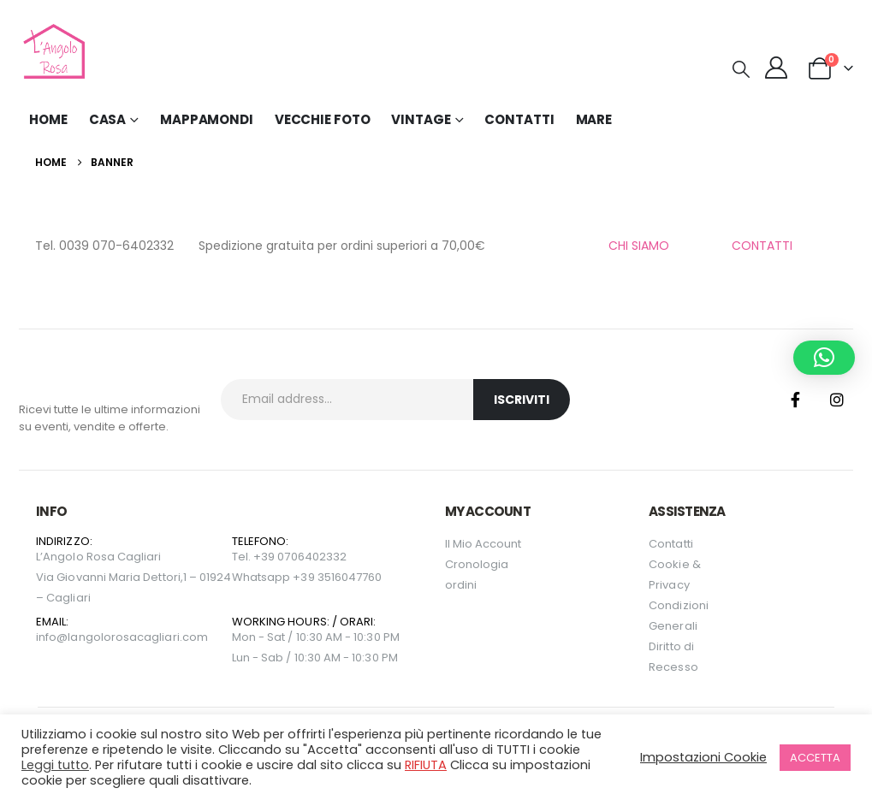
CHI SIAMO (638, 245)
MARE (594, 119)
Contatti (519, 119)
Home (48, 119)
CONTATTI (762, 245)
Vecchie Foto (323, 119)
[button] (741, 69)
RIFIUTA (426, 764)
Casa (108, 119)
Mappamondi (206, 119)
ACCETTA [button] (815, 758)
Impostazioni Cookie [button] (703, 757)
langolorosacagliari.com (138, 637)
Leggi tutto (55, 765)
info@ (52, 637)
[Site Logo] (52, 51)
